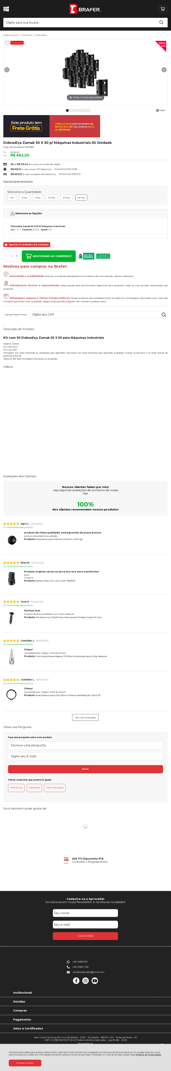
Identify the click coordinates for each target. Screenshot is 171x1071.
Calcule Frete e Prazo (15, 315)
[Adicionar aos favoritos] (7, 43)
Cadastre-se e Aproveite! (85, 899)
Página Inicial (10, 35)
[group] (85, 860)
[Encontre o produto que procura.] (161, 22)
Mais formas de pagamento (18, 181)
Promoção (17, 42)
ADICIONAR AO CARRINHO (48, 256)
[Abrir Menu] (6, 8)
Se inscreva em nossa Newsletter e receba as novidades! (85, 902)
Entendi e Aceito (25, 1063)
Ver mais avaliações (85, 717)
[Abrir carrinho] (163, 9)
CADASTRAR (85, 935)
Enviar (85, 769)
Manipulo (27, 35)
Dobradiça (41, 35)
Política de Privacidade (148, 1055)
